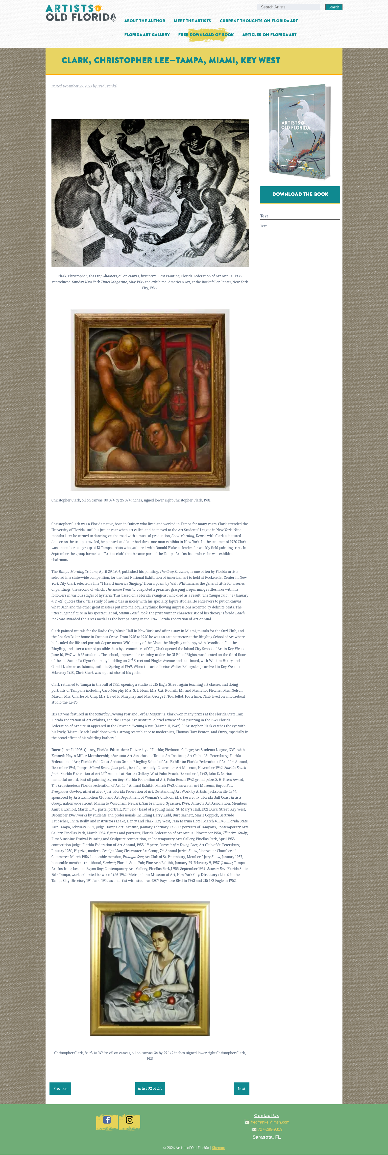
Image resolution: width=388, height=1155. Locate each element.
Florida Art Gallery (147, 35)
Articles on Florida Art (269, 35)
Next (241, 1088)
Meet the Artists (192, 21)
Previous (60, 1088)
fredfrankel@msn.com (270, 1122)
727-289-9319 (270, 1129)
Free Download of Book (206, 35)
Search (334, 7)
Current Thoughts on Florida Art (259, 21)
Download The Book (300, 194)
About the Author (144, 21)
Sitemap (218, 1148)
